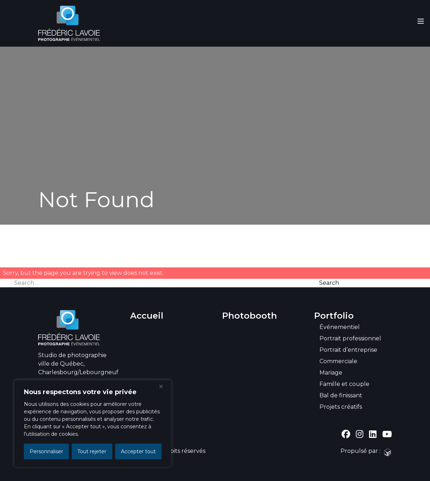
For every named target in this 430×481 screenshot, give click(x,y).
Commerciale (338, 361)
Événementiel (339, 327)
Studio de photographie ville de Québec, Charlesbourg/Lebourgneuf (78, 364)
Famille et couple (344, 384)
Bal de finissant (340, 395)
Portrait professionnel (350, 338)
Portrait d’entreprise (348, 349)
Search (329, 282)
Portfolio (334, 315)
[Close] (163, 386)
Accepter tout (138, 451)
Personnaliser (46, 451)
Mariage (330, 372)
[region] (92, 423)
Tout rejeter (91, 451)
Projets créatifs (340, 406)
